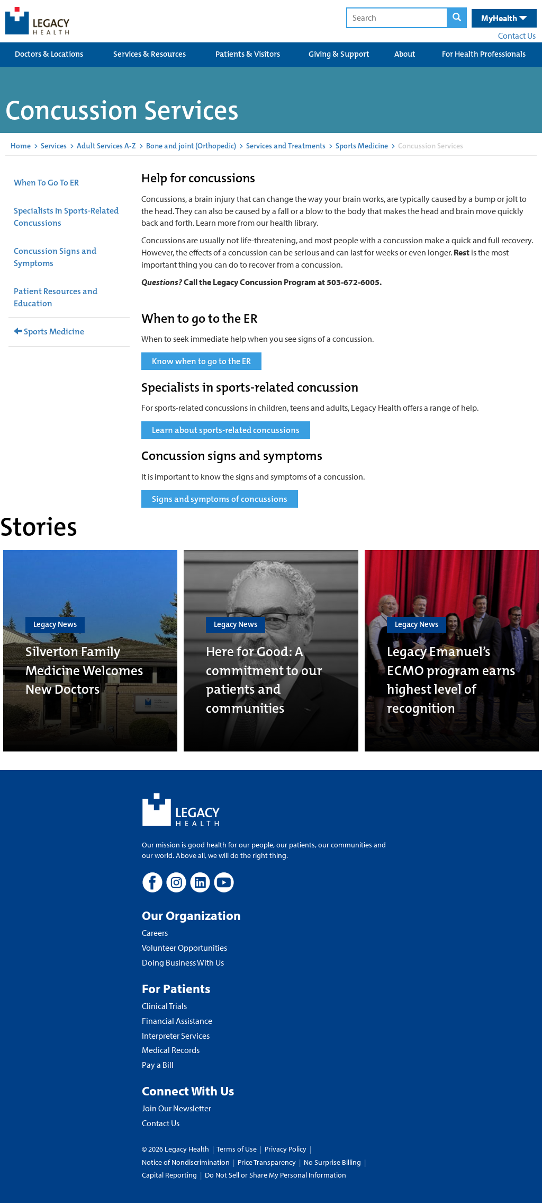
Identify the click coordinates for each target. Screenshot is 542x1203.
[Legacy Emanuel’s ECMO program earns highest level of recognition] (452, 650)
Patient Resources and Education (55, 297)
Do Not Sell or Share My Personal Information (275, 1175)
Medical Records (171, 1050)
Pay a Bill (158, 1064)
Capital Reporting (169, 1175)
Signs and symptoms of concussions (219, 499)
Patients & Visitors (247, 54)
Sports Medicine (362, 146)
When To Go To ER (46, 182)
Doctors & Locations (49, 54)
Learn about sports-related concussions (226, 430)
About (404, 54)
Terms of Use (237, 1149)
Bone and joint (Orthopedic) (191, 146)
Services (54, 146)
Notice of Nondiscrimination (186, 1162)
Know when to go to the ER (201, 361)
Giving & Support (339, 54)
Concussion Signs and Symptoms (55, 257)
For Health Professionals (484, 54)
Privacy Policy (285, 1149)
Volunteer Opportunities (184, 947)
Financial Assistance (177, 1020)
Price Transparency (267, 1162)
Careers (155, 932)
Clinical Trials (164, 1006)
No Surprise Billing (332, 1162)
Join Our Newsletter (176, 1108)
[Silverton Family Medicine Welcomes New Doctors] (90, 650)
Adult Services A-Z (106, 146)
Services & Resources (149, 54)
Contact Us (517, 35)
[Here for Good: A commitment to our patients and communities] (271, 650)
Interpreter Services (176, 1035)
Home (21, 146)
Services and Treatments (286, 146)
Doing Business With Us (183, 962)
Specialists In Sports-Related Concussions (66, 216)
